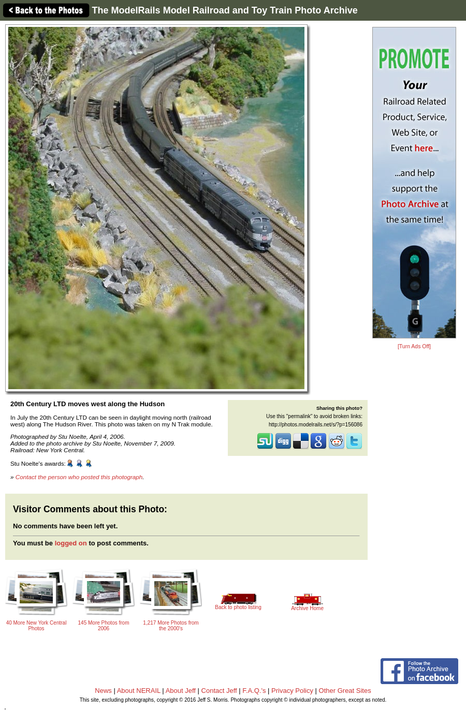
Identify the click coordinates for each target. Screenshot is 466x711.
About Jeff (181, 690)
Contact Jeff (219, 690)
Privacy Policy (292, 690)
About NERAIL (139, 690)
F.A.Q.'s (254, 690)
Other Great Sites (345, 690)
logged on (71, 543)
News (103, 690)
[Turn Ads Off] (414, 346)
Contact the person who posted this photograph (79, 476)
